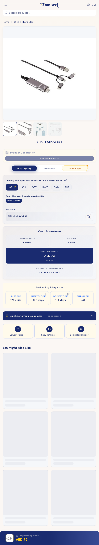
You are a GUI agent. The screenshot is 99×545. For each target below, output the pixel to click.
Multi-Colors (13, 200)
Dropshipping (24, 168)
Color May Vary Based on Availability (25, 196)
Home (6, 21)
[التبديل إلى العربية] (91, 5)
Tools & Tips (77, 168)
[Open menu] (6, 5)
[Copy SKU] (88, 216)
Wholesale (49, 168)
